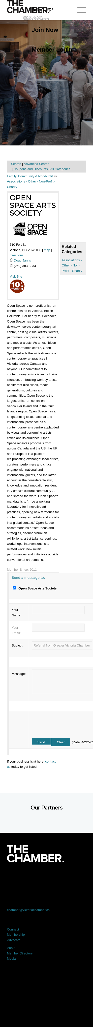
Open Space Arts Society (33, 205)
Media (11, 958)
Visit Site (16, 276)
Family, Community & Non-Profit (30, 176)
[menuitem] (49, 30)
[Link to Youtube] (78, 876)
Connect (13, 929)
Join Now (45, 29)
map (47, 250)
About (11, 948)
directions (17, 255)
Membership (16, 934)
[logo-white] (35, 853)
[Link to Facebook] (15, 876)
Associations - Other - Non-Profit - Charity (72, 265)
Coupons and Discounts (31, 169)
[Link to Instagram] (62, 876)
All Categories (60, 169)
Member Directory (19, 953)
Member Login (52, 49)
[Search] (49, 10)
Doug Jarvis (22, 260)
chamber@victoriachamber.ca (28, 910)
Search (16, 164)
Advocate (13, 940)
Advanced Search (36, 164)
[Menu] (79, 10)
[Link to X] (31, 876)
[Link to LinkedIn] (47, 876)
